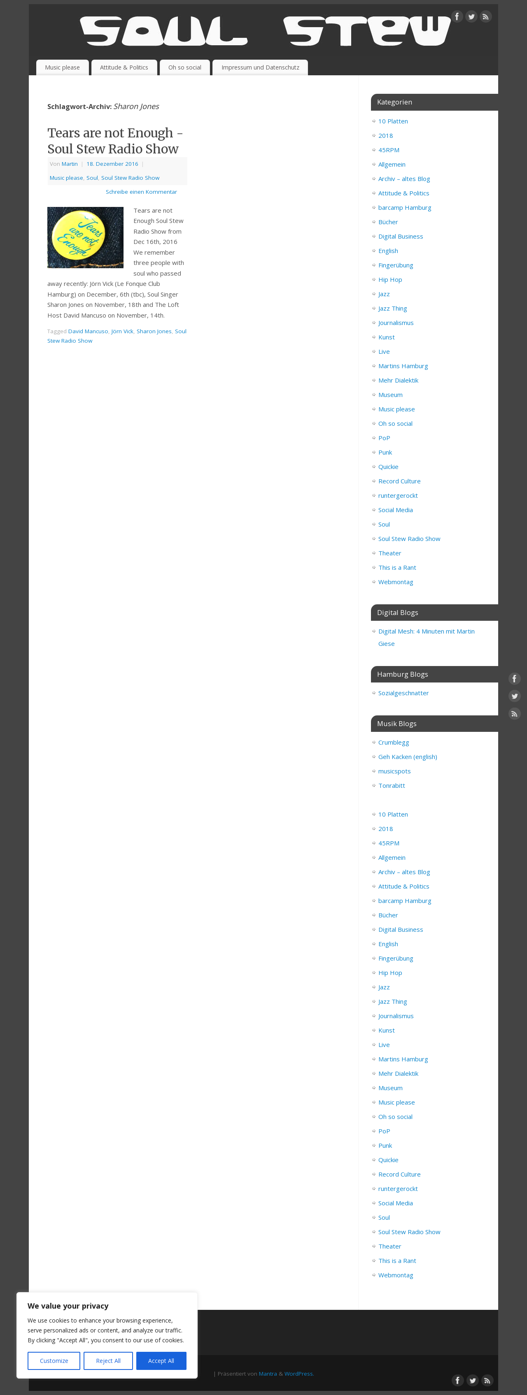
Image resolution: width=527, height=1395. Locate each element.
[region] (107, 1335)
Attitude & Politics (124, 67)
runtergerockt (398, 495)
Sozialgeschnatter (403, 693)
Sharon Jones (154, 331)
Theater (389, 553)
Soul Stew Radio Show (130, 177)
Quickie (388, 466)
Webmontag (395, 582)
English (388, 250)
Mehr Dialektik (398, 380)
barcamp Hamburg (404, 207)
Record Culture (399, 481)
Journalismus (396, 322)
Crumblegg (393, 742)
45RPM (388, 150)
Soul (92, 177)
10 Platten (393, 121)
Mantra (268, 1373)
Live (384, 351)
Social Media (395, 510)
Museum (390, 394)
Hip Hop (390, 279)
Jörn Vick (122, 331)
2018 (385, 135)
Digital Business (400, 236)
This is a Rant (397, 567)
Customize (54, 1361)
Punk (385, 452)
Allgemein (392, 164)
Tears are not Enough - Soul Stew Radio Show (115, 141)
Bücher (388, 222)
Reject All (108, 1361)
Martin (70, 163)
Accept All (161, 1361)
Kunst (386, 337)
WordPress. (299, 1373)
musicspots (394, 771)
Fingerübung (395, 265)
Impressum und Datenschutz (260, 67)
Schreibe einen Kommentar (141, 191)
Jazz (384, 294)
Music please (62, 67)
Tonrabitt (391, 785)
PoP (384, 438)
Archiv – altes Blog (404, 178)
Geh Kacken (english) (407, 756)
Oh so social (184, 67)
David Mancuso (88, 331)
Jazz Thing (392, 308)
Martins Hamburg (403, 366)
